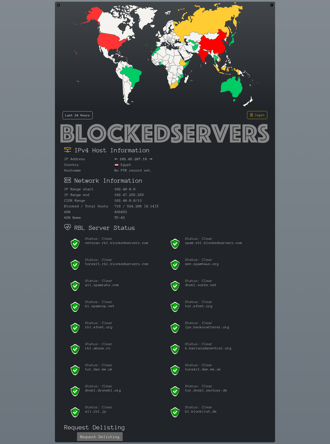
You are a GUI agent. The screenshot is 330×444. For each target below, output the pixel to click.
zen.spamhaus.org (202, 264)
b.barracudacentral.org (208, 348)
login (257, 115)
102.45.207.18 (133, 159)
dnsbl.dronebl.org (103, 390)
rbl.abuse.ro (97, 348)
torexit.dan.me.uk (203, 369)
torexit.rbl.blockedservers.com (116, 264)
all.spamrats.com (102, 285)
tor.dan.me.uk (99, 369)
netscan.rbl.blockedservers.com (116, 243)
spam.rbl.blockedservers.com (213, 243)
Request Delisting (100, 437)
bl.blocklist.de (201, 411)
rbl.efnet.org (99, 327)
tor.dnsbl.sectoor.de (206, 390)
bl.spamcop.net (100, 306)
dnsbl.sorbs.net (201, 285)
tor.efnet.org (199, 306)
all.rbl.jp (95, 411)
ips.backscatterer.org (207, 327)
